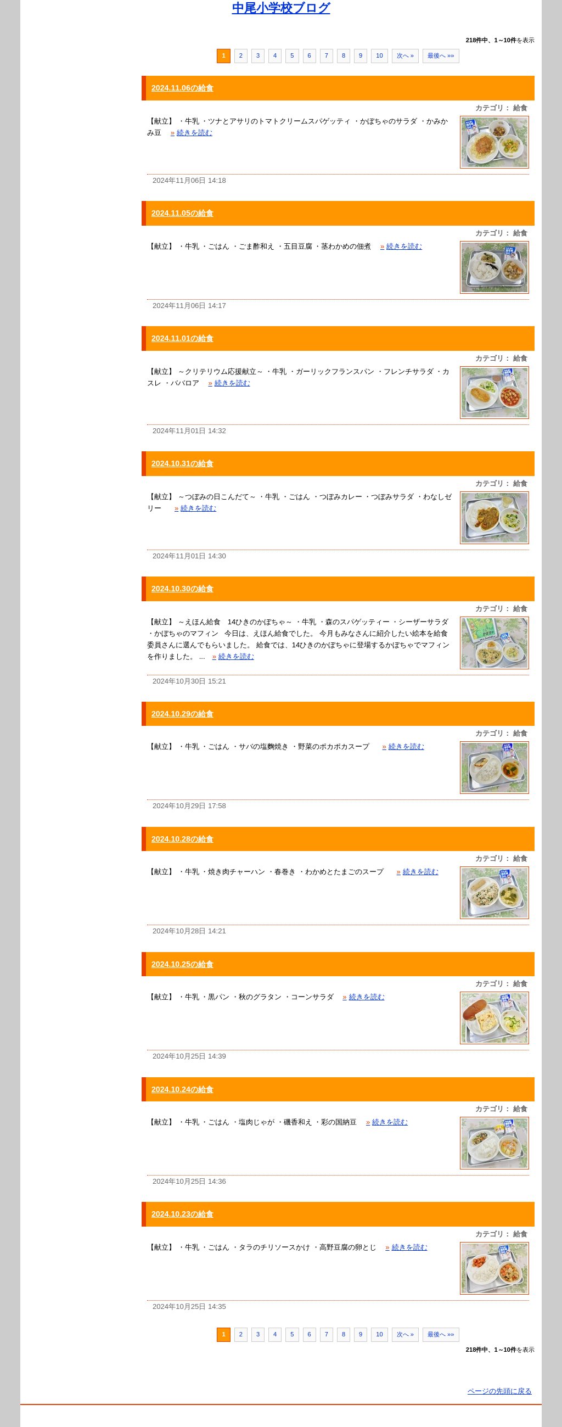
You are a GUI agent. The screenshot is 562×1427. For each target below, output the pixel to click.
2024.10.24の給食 (182, 1089)
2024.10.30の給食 (182, 588)
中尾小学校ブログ (281, 8)
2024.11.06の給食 (182, 87)
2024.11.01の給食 (182, 338)
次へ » (405, 55)
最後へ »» (441, 55)
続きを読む (191, 132)
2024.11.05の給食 (182, 213)
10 (379, 55)
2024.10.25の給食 (182, 964)
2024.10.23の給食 (182, 1214)
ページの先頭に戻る (500, 1391)
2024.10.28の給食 (182, 839)
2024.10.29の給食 (182, 713)
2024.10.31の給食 (182, 463)
